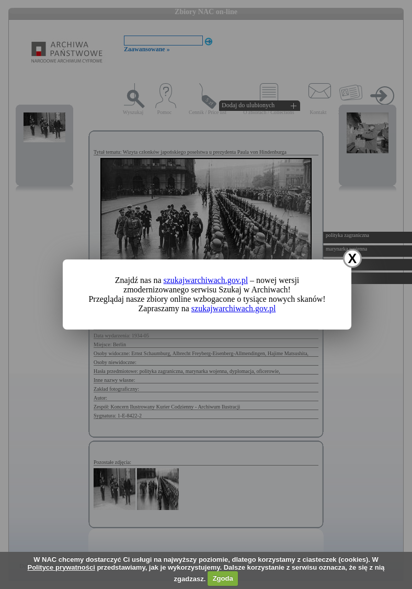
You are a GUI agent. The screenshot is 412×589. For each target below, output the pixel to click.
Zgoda (223, 578)
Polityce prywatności (61, 567)
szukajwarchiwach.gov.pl (206, 280)
